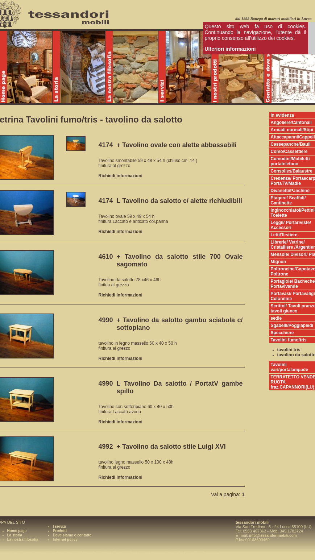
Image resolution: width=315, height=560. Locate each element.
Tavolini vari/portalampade (289, 367)
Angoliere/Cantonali (291, 122)
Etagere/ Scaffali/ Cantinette (288, 200)
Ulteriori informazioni (230, 49)
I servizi (59, 526)
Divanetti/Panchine (290, 190)
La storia (14, 535)
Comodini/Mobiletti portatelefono (290, 161)
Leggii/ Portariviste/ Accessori (291, 225)
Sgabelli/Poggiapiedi (292, 325)
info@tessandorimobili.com (273, 536)
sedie (276, 318)
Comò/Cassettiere (289, 151)
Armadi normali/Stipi (292, 129)
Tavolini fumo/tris (289, 340)
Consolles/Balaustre (291, 171)
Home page (17, 531)
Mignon (278, 261)
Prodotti (60, 531)
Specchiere (282, 332)
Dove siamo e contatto (72, 535)
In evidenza (282, 115)
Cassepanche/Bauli (291, 144)
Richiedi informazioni (120, 175)
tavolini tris (289, 349)
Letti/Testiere (284, 234)
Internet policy (65, 540)
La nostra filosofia (22, 540)
